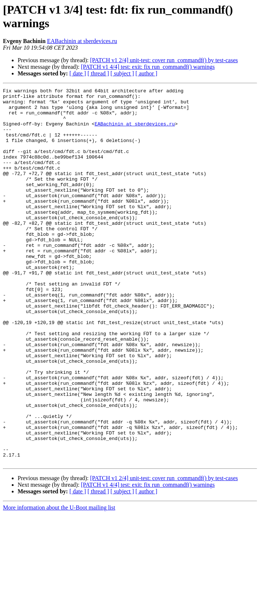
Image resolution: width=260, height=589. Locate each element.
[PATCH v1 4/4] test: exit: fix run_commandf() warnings (147, 67)
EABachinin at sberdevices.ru (82, 41)
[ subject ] (122, 73)
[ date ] (77, 73)
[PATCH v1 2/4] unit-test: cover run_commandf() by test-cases (164, 60)
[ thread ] (98, 73)
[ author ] (147, 73)
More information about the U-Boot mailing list (59, 582)
